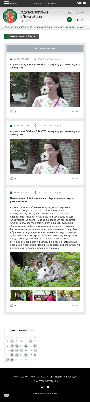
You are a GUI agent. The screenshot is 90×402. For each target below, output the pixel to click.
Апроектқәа (70, 376)
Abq (76, 20)
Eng (76, 13)
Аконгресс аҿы (21, 376)
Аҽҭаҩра (52, 3)
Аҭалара (37, 3)
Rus (69, 13)
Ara (82, 20)
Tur (83, 13)
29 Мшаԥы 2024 (45, 48)
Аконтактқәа (38, 376)
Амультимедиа (54, 376)
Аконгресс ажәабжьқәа (46, 381)
